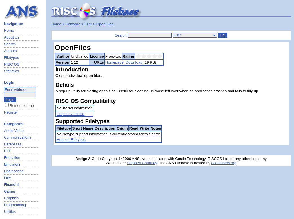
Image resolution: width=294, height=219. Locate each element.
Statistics (11, 71)
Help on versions (70, 114)
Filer (88, 24)
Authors (10, 51)
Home (9, 30)
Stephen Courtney (142, 163)
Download (134, 62)
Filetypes (11, 57)
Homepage (114, 62)
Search (10, 44)
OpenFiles (104, 24)
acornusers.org (223, 163)
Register (11, 112)
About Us (11, 37)
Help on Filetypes (71, 139)
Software (73, 24)
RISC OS (11, 64)
